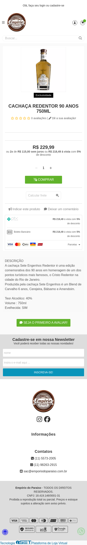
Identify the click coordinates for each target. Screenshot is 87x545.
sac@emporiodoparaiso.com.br (43, 471)
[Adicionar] (50, 168)
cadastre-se (57, 5)
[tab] (43, 221)
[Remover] (36, 168)
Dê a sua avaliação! (62, 118)
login (43, 5)
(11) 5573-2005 (43, 458)
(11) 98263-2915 (43, 464)
